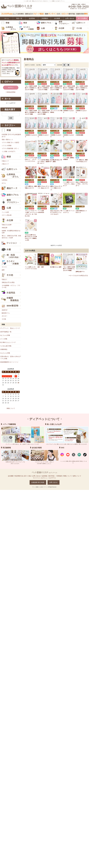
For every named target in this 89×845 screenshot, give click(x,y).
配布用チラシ (6, 313)
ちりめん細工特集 (5, 346)
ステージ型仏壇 (6, 215)
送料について (77, 476)
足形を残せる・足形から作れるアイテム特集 (10, 357)
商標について (11, 408)
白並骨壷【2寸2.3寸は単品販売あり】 (11, 135)
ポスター (4, 316)
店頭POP (4, 310)
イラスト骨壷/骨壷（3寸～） (10, 148)
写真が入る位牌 (6, 224)
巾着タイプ (5, 161)
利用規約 (59, 476)
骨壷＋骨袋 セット (7, 139)
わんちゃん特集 (5, 353)
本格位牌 (4, 227)
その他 (4, 319)
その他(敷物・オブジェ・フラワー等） (11, 286)
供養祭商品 (3, 349)
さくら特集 (3, 339)
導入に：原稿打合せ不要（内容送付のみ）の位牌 (11, 237)
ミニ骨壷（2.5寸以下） (9, 151)
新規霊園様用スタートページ (9, 362)
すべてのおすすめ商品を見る (79, 275)
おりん (4, 183)
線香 (3, 270)
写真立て (4, 279)
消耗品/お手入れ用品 (8, 282)
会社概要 (10, 476)
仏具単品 (4, 180)
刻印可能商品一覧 (5, 332)
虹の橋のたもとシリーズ (8, 342)
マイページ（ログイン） (40, 478)
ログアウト (52, 478)
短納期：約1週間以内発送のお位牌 (11, 232)
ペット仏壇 (5, 212)
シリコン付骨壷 (6, 145)
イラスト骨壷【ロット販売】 (11, 142)
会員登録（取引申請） (49, 476)
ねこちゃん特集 (5, 335)
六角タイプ (5, 164)
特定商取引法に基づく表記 (23, 476)
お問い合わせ (36, 476)
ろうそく (4, 267)
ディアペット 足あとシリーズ (10, 328)
